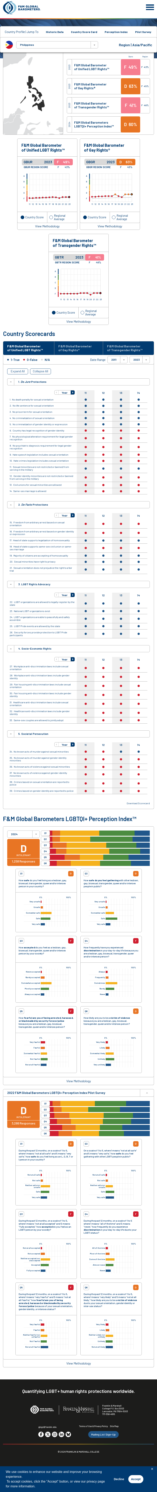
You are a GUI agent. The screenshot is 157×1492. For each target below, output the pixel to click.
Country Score (34, 217)
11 (86, 392)
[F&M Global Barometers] (22, 7)
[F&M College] (78, 1410)
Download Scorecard (138, 803)
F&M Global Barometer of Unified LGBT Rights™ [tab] (25, 348)
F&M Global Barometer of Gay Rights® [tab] (75, 348)
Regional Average (59, 217)
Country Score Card (84, 32)
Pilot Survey (143, 32)
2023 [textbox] (136, 359)
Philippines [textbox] (27, 44)
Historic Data (55, 32)
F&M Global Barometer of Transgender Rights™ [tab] (125, 348)
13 (121, 392)
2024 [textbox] (14, 834)
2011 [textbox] (113, 359)
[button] (57, 392)
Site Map (114, 1426)
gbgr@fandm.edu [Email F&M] (47, 1427)
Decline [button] (119, 1479)
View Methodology (47, 226)
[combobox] (57, 44)
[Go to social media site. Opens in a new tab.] (41, 1434)
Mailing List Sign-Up (103, 1434)
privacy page (96, 1481)
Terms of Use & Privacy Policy (93, 1426)
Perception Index (116, 32)
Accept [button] (136, 1479)
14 (138, 392)
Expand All (18, 371)
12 (103, 392)
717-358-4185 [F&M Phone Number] (108, 1414)
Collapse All (40, 371)
